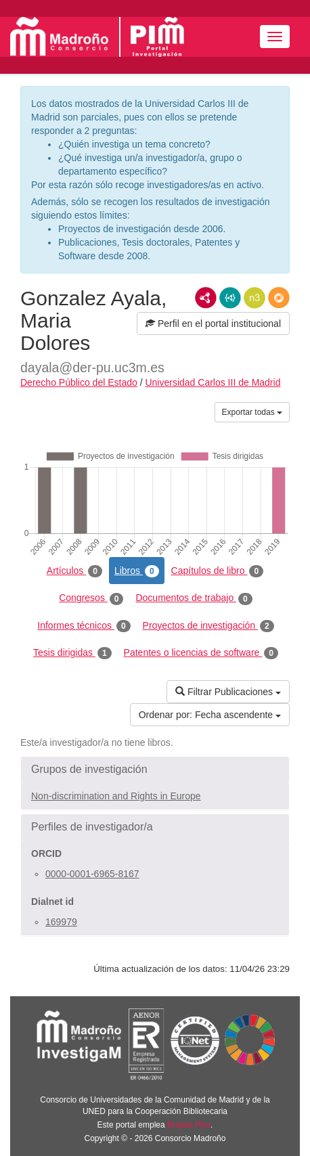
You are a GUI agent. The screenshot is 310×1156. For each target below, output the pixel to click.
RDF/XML (206, 298)
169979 (61, 921)
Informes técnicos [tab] (83, 626)
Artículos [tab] (74, 571)
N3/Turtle (254, 298)
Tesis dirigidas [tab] (72, 653)
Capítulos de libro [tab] (217, 571)
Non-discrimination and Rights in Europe (116, 796)
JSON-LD (230, 298)
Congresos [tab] (91, 598)
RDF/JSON (279, 298)
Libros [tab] (136, 571)
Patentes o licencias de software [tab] (201, 653)
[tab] (155, 769)
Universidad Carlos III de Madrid (212, 382)
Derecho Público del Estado (78, 382)
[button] (155, 769)
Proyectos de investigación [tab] (208, 626)
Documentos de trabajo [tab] (193, 598)
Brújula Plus (189, 1125)
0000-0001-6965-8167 (92, 873)
